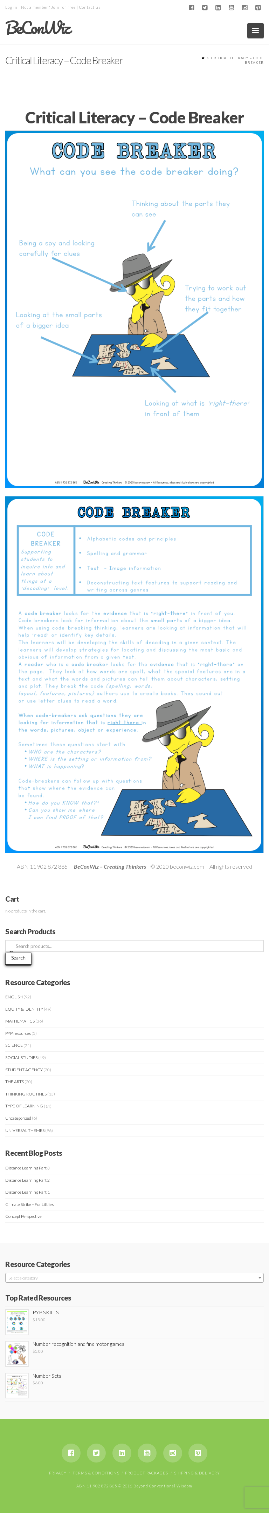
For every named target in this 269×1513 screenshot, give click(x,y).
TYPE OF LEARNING (24, 1105)
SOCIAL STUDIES (21, 1057)
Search (18, 958)
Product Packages (146, 1473)
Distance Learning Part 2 (27, 1180)
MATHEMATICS (20, 1021)
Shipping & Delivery (197, 1473)
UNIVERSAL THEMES (24, 1130)
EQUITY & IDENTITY (24, 1009)
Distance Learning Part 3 (27, 1168)
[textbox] (134, 1278)
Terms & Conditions (96, 1473)
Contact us (90, 7)
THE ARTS (14, 1081)
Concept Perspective (23, 1216)
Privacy (58, 1473)
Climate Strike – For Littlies (29, 1204)
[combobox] (134, 1278)
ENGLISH (14, 996)
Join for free (63, 7)
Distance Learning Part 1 (27, 1192)
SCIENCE (14, 1045)
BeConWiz (37, 27)
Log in (11, 7)
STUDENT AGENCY (24, 1069)
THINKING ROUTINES (26, 1094)
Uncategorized (18, 1118)
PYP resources (18, 1033)
